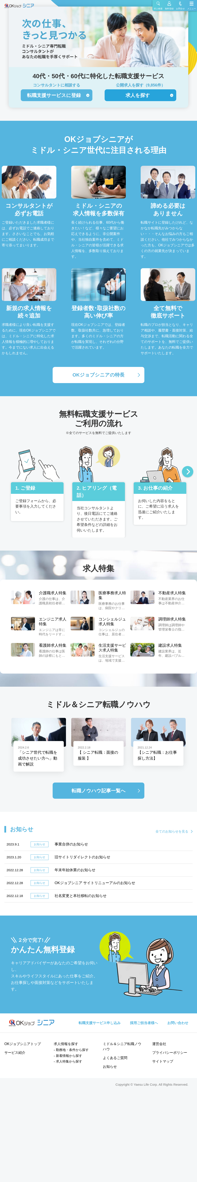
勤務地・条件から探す (72, 1050)
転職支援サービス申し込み (100, 1023)
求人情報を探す (66, 1044)
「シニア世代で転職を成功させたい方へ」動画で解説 (37, 758)
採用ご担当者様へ (144, 1023)
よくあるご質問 (115, 1058)
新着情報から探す (69, 1056)
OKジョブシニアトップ (22, 1044)
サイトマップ (162, 1061)
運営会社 (159, 1044)
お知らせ (110, 1066)
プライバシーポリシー (169, 1052)
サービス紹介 (14, 1052)
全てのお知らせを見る (172, 831)
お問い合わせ (177, 1023)
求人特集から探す (69, 1061)
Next (187, 472)
